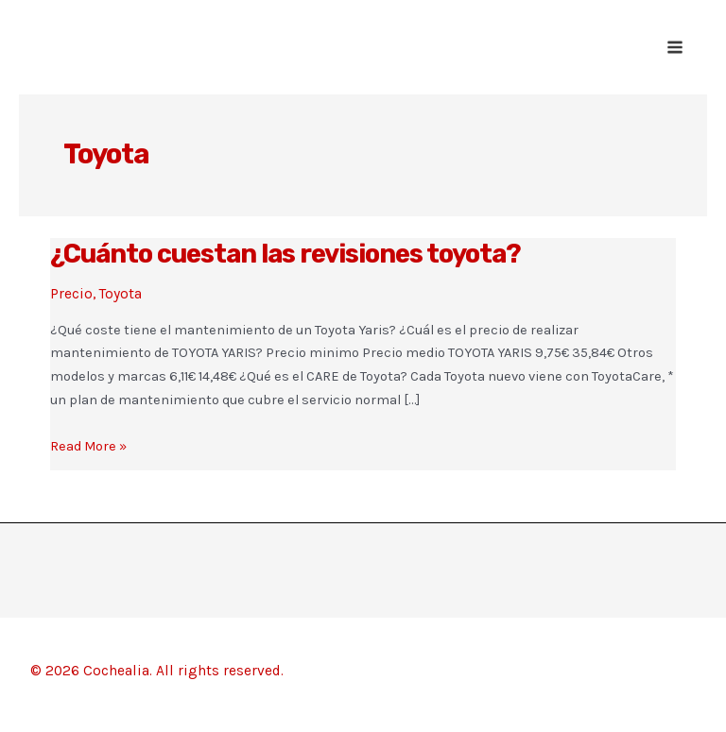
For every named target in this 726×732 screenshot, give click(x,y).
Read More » (88, 447)
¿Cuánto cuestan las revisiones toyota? (285, 253)
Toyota (120, 293)
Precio (71, 293)
